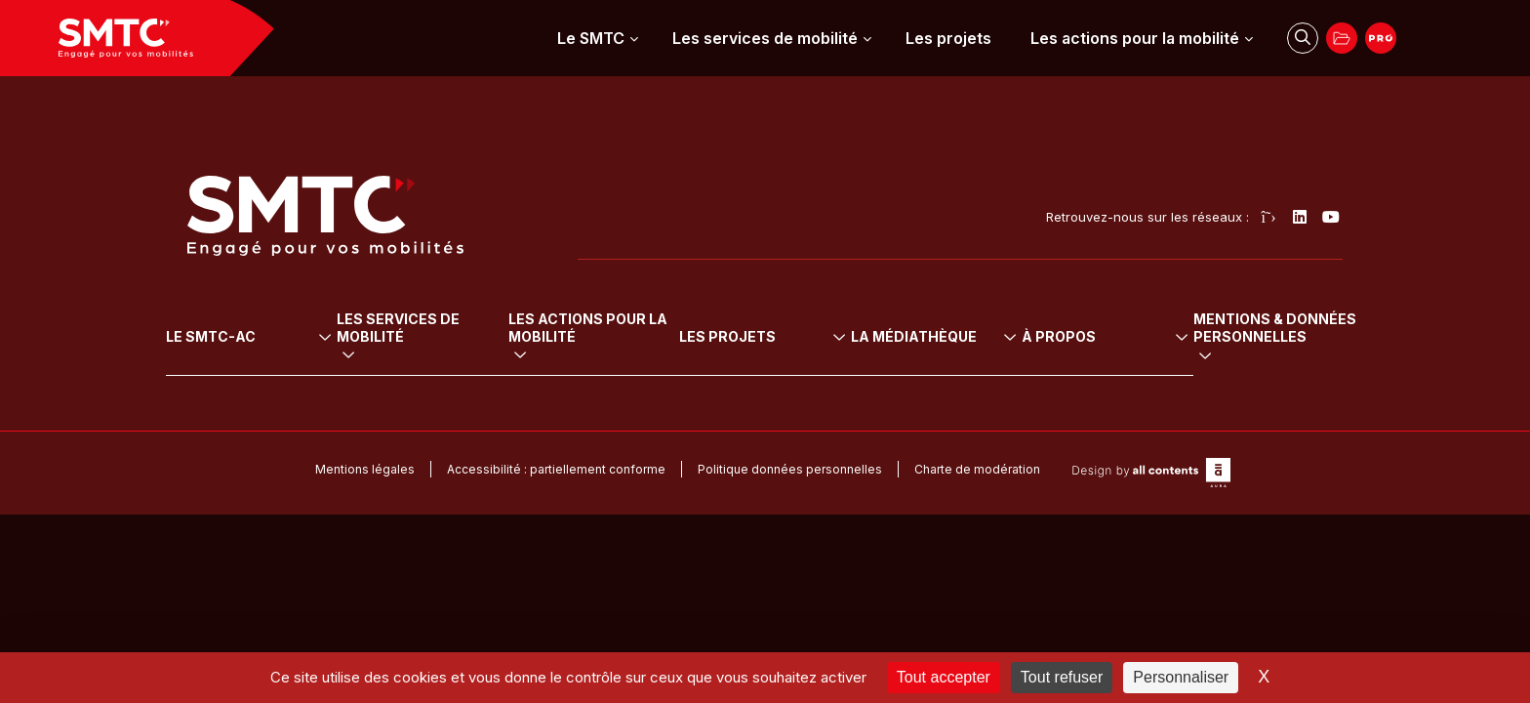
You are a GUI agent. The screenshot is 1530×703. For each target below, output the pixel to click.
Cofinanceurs (1258, 356)
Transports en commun (430, 335)
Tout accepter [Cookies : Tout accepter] (943, 677)
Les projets (948, 38)
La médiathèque (1103, 308)
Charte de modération (977, 544)
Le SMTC (590, 38)
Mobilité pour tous (661, 356)
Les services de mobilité (765, 38)
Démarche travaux (1274, 417)
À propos (1255, 308)
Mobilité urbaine (654, 376)
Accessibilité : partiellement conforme (556, 544)
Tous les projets (944, 335)
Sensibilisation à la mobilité (688, 397)
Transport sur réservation (438, 397)
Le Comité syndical (245, 356)
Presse (1057, 417)
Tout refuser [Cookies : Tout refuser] (1062, 677)
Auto (371, 376)
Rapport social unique (1105, 376)
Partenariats (1253, 376)
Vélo (371, 356)
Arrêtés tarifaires (1088, 356)
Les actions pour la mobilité (1134, 38)
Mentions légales (365, 544)
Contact (1240, 439)
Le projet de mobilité (251, 376)
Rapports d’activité (1095, 397)
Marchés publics (1267, 397)
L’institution (220, 335)
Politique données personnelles (790, 544)
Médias (1058, 439)
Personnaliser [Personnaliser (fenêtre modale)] (1180, 677)
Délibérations (1077, 335)
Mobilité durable (655, 335)
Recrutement (1256, 335)
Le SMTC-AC (232, 308)
